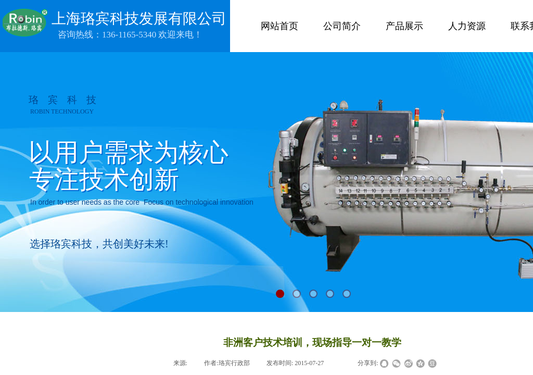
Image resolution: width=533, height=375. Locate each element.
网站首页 (279, 26)
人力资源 (467, 26)
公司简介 (342, 26)
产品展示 (404, 26)
